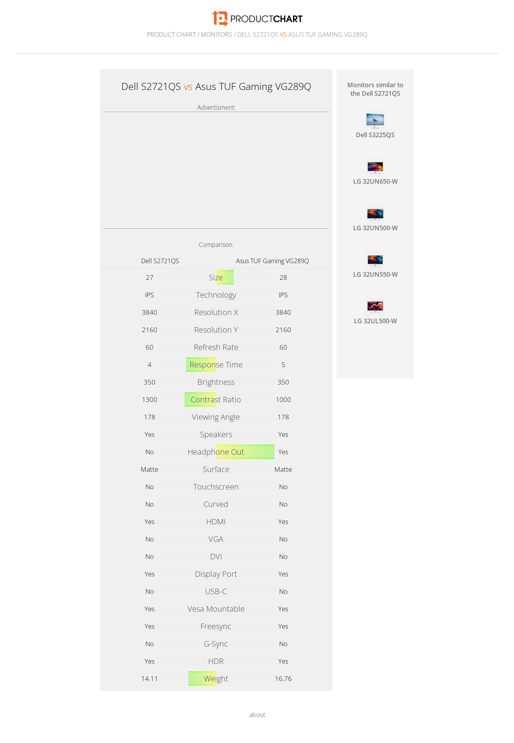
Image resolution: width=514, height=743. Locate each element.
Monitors (216, 34)
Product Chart (171, 34)
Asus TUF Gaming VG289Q (272, 261)
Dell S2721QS (160, 261)
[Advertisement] (216, 170)
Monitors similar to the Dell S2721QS (375, 89)
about (257, 714)
